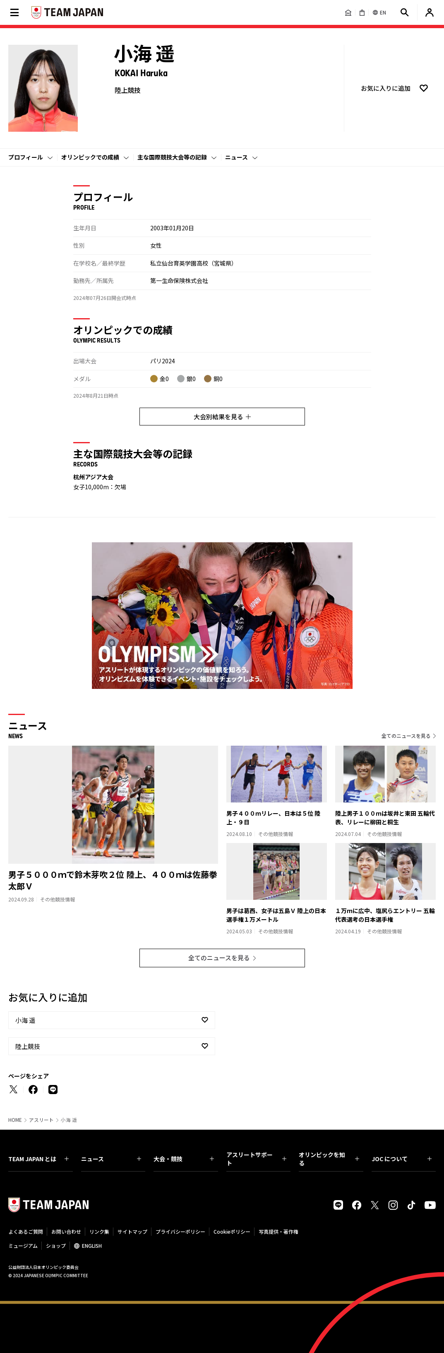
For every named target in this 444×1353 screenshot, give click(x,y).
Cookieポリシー (232, 1231)
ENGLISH (92, 1245)
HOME (15, 1119)
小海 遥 (25, 1020)
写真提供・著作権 (278, 1231)
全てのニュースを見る (406, 735)
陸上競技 (27, 1046)
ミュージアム (23, 1245)
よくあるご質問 (25, 1231)
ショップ (56, 1245)
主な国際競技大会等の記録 (172, 157)
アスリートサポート (256, 1158)
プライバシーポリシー (180, 1231)
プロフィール (25, 157)
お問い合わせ (66, 1231)
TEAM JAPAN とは (38, 1159)
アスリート (41, 1119)
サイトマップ (132, 1231)
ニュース (236, 157)
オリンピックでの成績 (90, 157)
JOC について (402, 1159)
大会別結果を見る (222, 416)
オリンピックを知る (329, 1158)
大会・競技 (184, 1159)
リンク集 (99, 1231)
